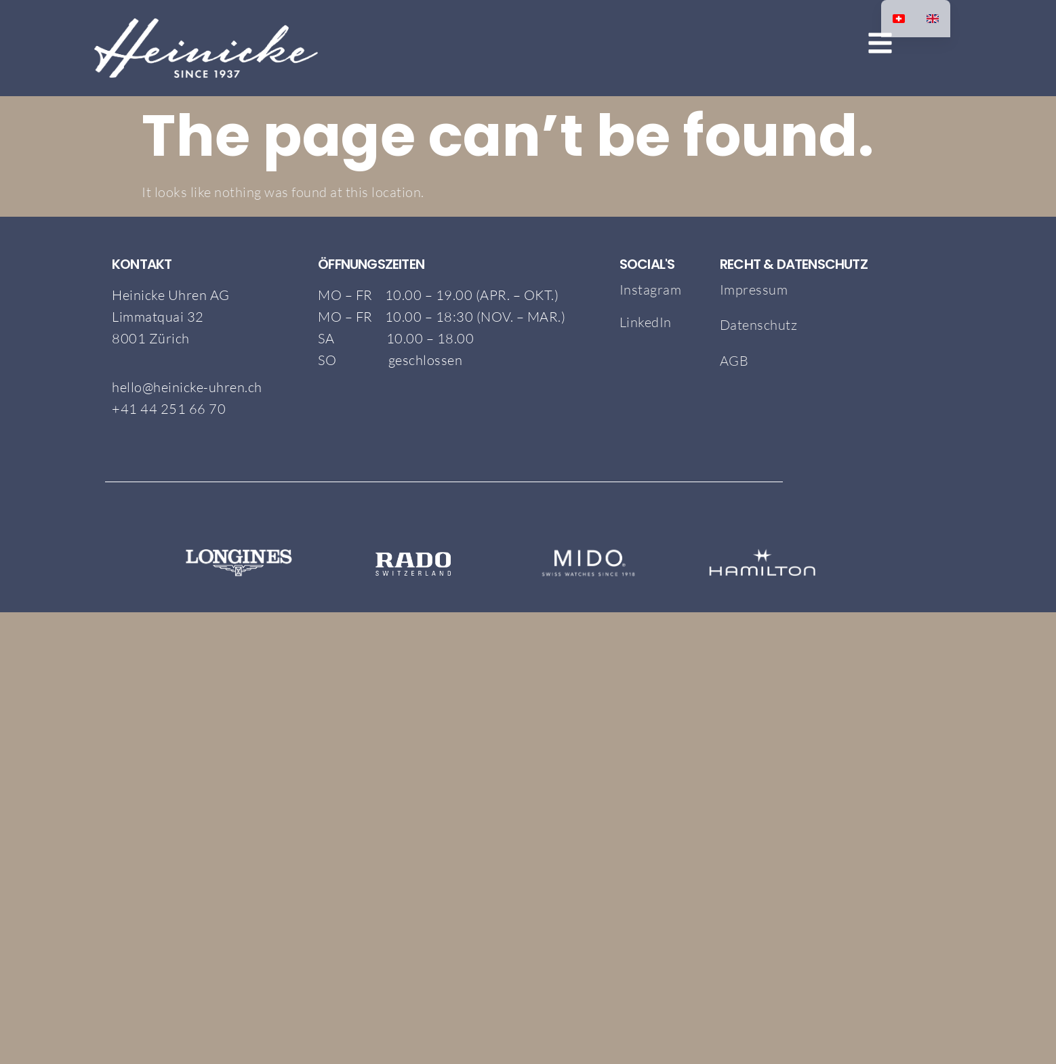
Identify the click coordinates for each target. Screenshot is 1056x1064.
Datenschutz (759, 324)
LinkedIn (646, 322)
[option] (933, 18)
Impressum (754, 289)
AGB (736, 360)
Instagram (651, 289)
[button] (840, 45)
